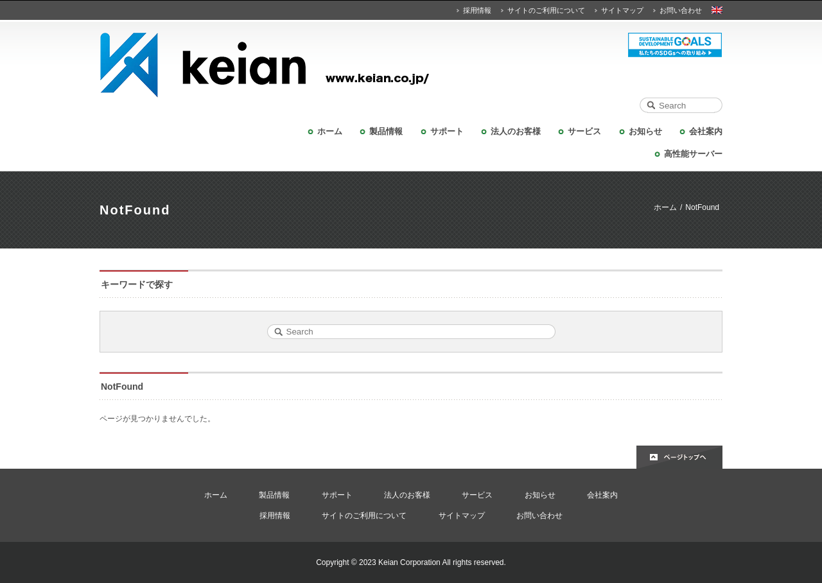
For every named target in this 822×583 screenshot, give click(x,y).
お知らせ (645, 131)
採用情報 (477, 10)
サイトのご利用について (546, 10)
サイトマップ (622, 10)
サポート (447, 131)
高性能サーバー (693, 154)
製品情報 (386, 131)
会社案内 (705, 131)
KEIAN (411, 65)
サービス (584, 131)
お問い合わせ (681, 10)
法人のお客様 (516, 131)
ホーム (329, 131)
